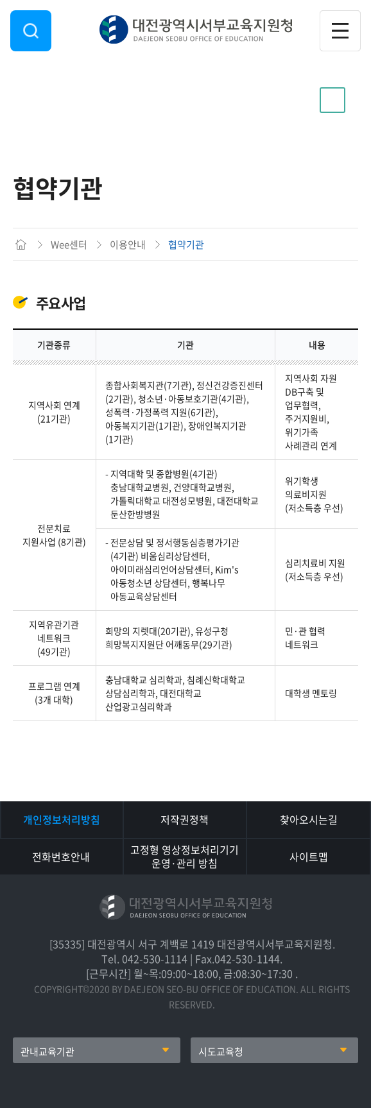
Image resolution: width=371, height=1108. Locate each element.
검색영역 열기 (30, 30)
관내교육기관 (47, 1051)
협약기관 (186, 244)
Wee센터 (69, 244)
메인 (20, 244)
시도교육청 (220, 1051)
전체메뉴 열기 (340, 30)
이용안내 (64, 100)
